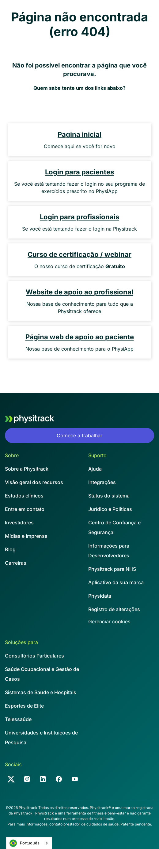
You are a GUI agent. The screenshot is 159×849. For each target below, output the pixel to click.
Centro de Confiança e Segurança (114, 527)
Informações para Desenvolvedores (108, 551)
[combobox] (29, 843)
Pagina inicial (79, 134)
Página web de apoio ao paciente (79, 337)
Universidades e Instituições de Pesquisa (41, 737)
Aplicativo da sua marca (116, 582)
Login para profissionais (79, 217)
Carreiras (15, 563)
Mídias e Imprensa (26, 536)
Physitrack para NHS (112, 569)
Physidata (99, 596)
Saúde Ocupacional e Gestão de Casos (42, 674)
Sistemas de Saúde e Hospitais (40, 692)
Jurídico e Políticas (110, 509)
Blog (10, 549)
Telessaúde (18, 719)
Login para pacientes (79, 172)
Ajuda (95, 469)
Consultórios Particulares (34, 656)
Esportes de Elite (24, 706)
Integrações (102, 482)
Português (24, 843)
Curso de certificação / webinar (79, 254)
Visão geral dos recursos (34, 482)
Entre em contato (24, 509)
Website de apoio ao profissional (79, 292)
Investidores (19, 522)
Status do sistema (109, 496)
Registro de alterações (114, 609)
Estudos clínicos (24, 496)
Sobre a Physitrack (26, 469)
